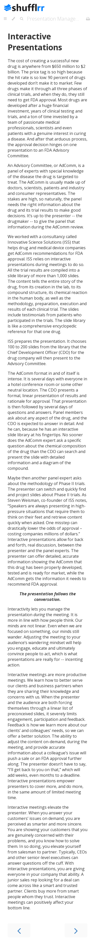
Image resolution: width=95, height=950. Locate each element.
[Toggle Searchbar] (21, 18)
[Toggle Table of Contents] (5, 18)
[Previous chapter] (19, 930)
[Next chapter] (76, 930)
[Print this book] (88, 19)
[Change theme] (13, 18)
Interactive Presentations (35, 42)
